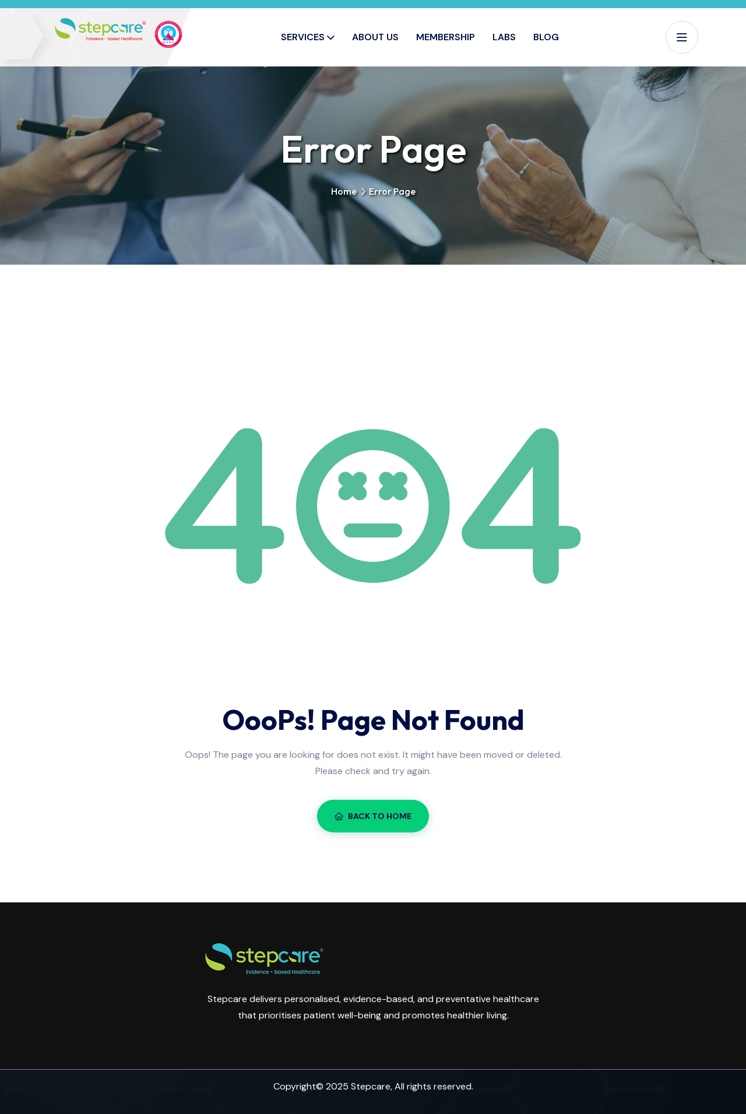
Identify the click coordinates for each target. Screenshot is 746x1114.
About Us (375, 37)
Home (344, 191)
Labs (504, 37)
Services (303, 37)
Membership (445, 37)
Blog (546, 37)
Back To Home (373, 816)
